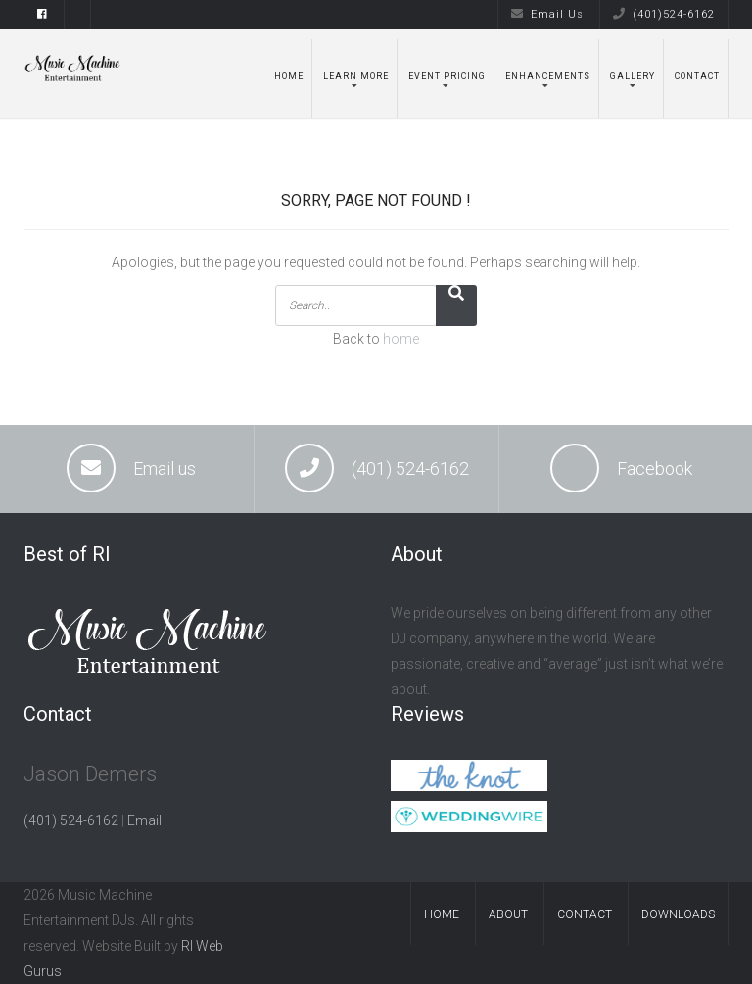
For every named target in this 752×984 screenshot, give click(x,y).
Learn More (356, 76)
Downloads (678, 914)
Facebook (654, 468)
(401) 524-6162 (410, 468)
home (401, 339)
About (508, 914)
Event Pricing (447, 76)
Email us (164, 468)
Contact (697, 76)
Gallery (632, 76)
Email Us (547, 14)
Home (289, 76)
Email (144, 820)
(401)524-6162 (664, 14)
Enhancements (547, 76)
